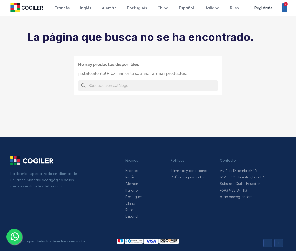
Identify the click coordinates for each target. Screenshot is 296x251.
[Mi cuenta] (261, 8)
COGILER (32, 8)
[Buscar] (148, 85)
